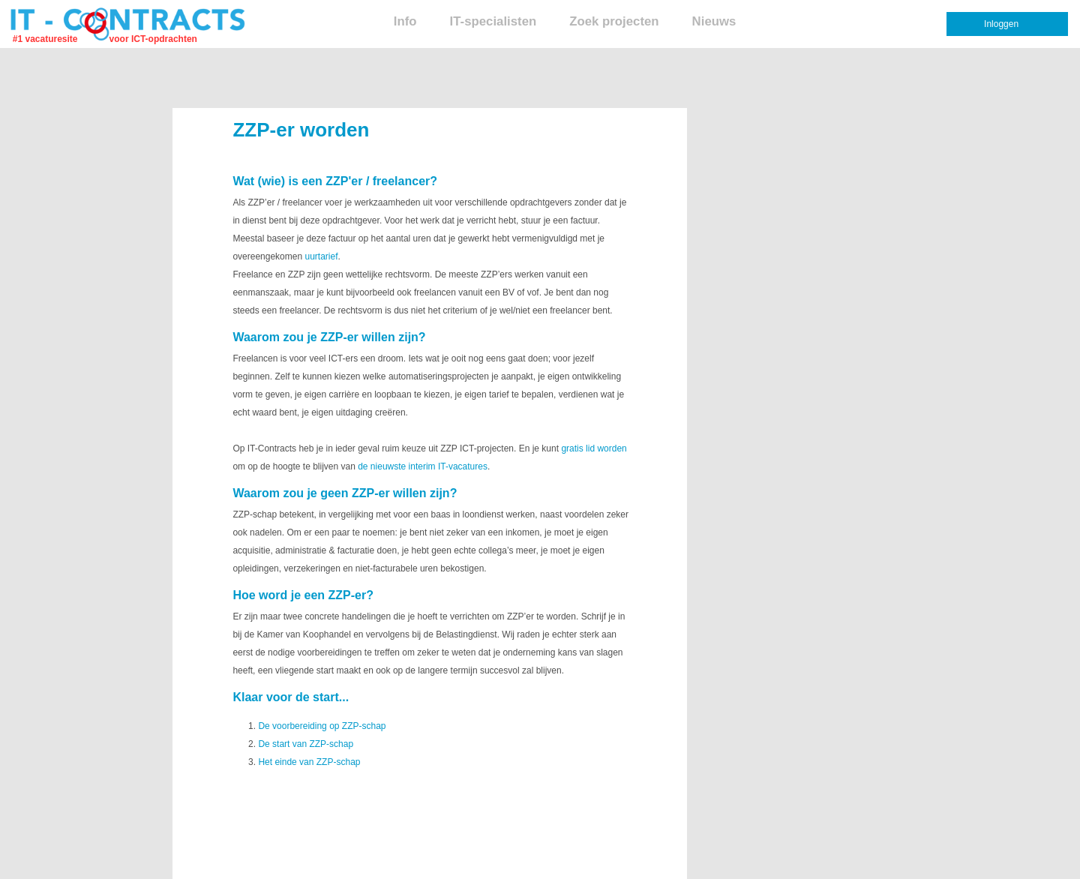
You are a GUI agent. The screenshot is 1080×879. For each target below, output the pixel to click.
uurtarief (321, 256)
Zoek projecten (613, 21)
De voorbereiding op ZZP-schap (322, 726)
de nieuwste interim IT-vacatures (423, 466)
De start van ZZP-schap (305, 744)
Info (405, 21)
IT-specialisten (493, 21)
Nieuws (714, 21)
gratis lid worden (593, 448)
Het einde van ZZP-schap (309, 762)
